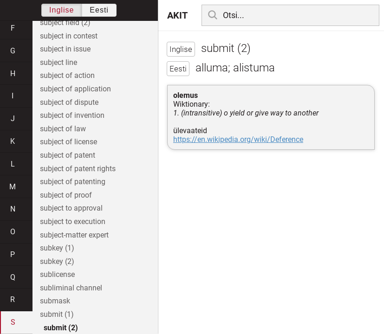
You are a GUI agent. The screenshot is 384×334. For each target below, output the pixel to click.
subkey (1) (57, 248)
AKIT (177, 15)
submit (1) (57, 314)
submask (55, 300)
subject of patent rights (78, 168)
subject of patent (67, 155)
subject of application (75, 88)
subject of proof (66, 195)
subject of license (68, 141)
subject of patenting (72, 181)
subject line (58, 62)
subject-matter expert (74, 235)
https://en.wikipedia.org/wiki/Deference (238, 139)
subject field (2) (65, 22)
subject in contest (69, 36)
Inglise (61, 10)
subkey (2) (57, 261)
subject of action (67, 75)
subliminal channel (71, 287)
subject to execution (72, 221)
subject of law (63, 128)
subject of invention (72, 115)
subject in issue (65, 49)
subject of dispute (69, 102)
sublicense (57, 274)
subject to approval (71, 208)
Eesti (99, 10)
